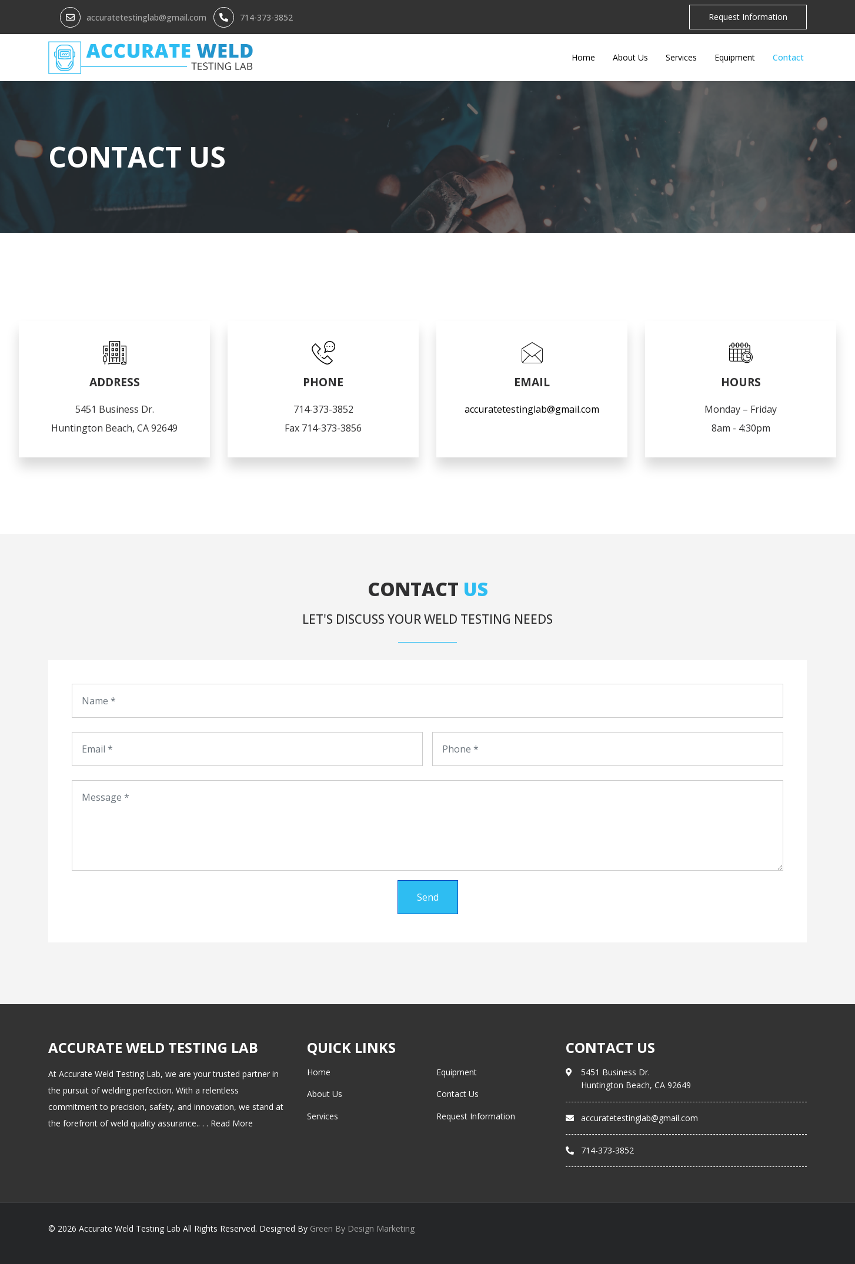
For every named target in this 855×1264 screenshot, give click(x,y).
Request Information (748, 16)
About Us (630, 57)
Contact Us (457, 1093)
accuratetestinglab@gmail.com (146, 17)
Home (583, 57)
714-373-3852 (266, 17)
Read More (232, 1123)
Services (681, 57)
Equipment (734, 57)
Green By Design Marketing (362, 1228)
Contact (788, 57)
